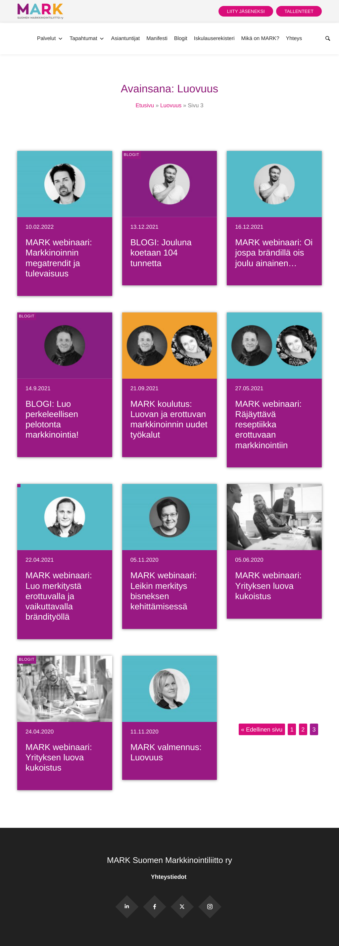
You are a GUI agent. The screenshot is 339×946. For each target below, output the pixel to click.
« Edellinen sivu (261, 729)
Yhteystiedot (169, 877)
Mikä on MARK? (260, 38)
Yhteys (294, 38)
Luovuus (170, 105)
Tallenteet (299, 11)
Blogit (180, 38)
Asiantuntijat (125, 38)
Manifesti (157, 38)
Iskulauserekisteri (214, 38)
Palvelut (50, 39)
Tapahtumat (87, 39)
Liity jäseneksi (246, 11)
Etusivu (144, 105)
